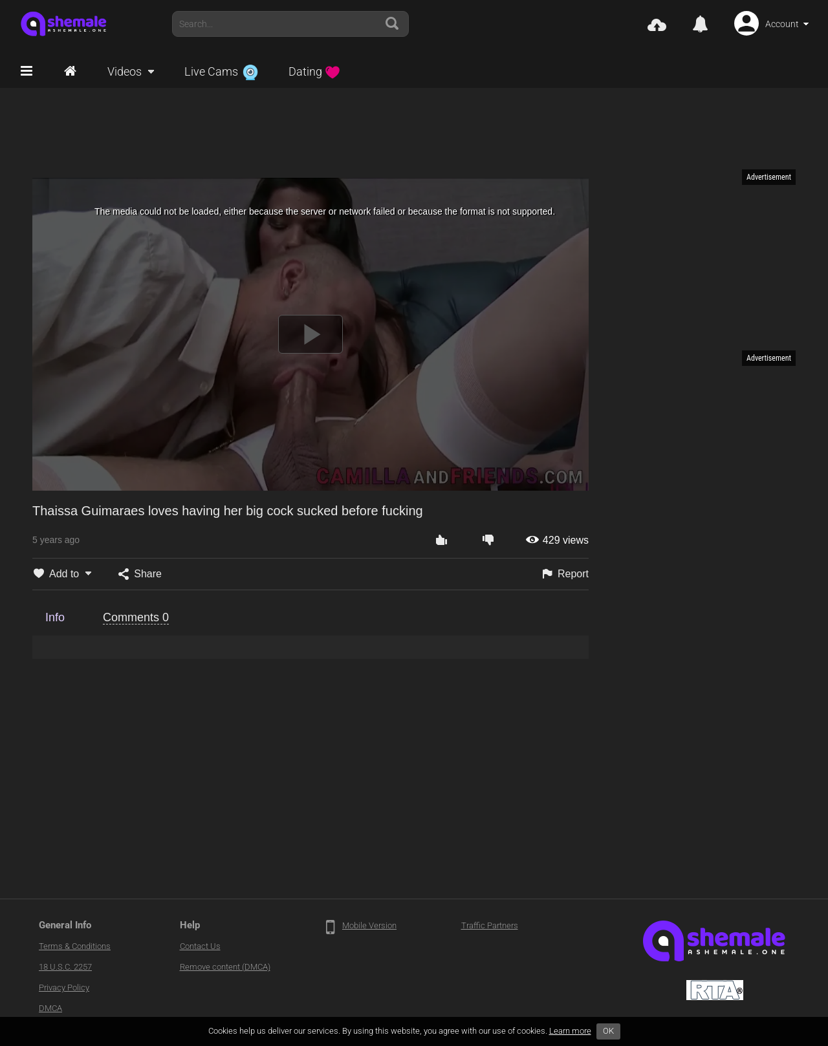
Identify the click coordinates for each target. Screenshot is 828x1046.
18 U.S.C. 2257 (65, 967)
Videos (124, 71)
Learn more (570, 1031)
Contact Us (200, 946)
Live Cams (221, 71)
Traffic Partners (489, 925)
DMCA (50, 1008)
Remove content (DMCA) (225, 967)
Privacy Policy (64, 987)
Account (782, 24)
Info (55, 617)
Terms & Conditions (75, 946)
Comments (136, 617)
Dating (314, 71)
